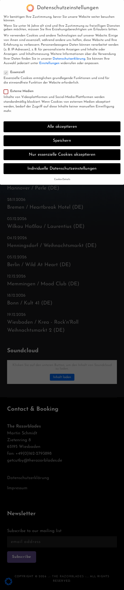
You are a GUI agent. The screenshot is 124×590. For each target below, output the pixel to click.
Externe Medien (20, 87)
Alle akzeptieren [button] (62, 122)
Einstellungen (49, 59)
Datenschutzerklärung (69, 54)
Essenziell (16, 68)
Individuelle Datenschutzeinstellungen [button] (62, 164)
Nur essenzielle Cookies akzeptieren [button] (62, 150)
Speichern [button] (62, 136)
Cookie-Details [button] (62, 175)
